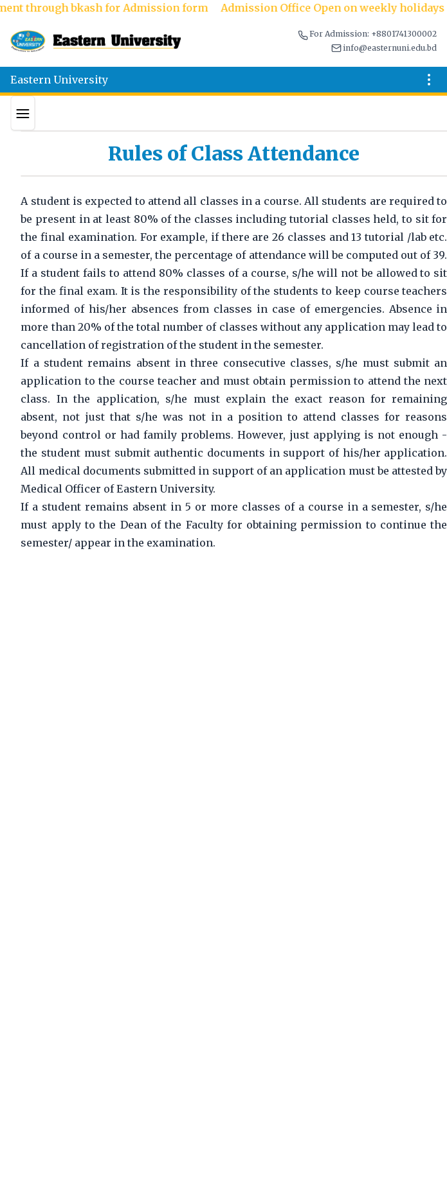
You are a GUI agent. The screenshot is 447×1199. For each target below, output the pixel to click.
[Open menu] (429, 79)
